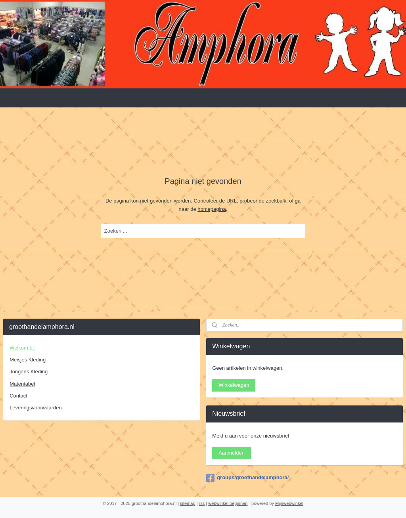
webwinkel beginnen (227, 503)
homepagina (211, 209)
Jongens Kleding (29, 372)
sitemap (187, 503)
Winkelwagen (233, 385)
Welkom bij (22, 348)
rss (202, 503)
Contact (18, 396)
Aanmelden (231, 453)
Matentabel (22, 384)
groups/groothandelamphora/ (247, 478)
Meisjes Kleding (28, 360)
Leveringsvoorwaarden (36, 408)
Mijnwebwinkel (289, 503)
